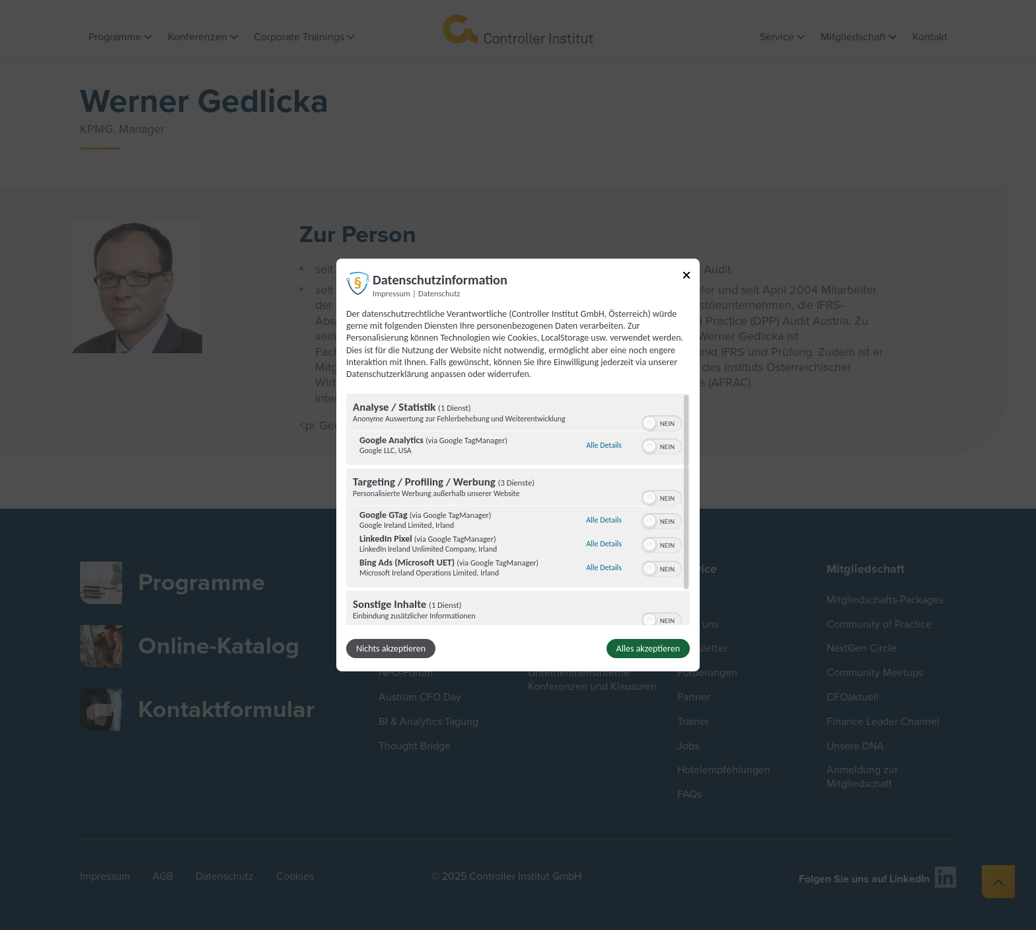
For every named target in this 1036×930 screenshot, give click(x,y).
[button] (649, 423)
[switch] (661, 422)
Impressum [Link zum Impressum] (391, 293)
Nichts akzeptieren (391, 648)
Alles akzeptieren (648, 648)
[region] (518, 509)
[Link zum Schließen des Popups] (686, 277)
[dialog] (518, 465)
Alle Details (604, 445)
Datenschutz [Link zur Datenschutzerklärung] (439, 293)
